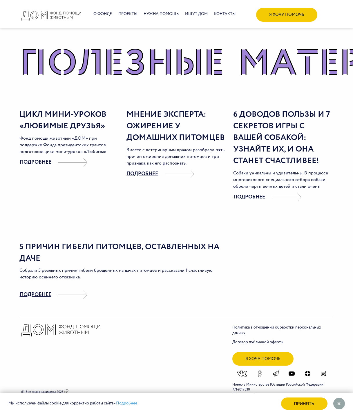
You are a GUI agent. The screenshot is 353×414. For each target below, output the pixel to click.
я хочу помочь (286, 15)
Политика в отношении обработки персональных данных (276, 330)
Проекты (127, 14)
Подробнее (126, 403)
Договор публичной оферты (257, 342)
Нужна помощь (161, 14)
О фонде (102, 14)
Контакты (225, 14)
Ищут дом (196, 14)
